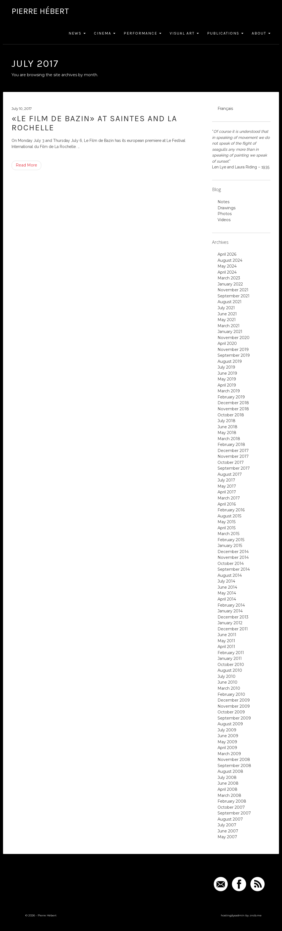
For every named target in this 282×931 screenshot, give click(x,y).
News (77, 33)
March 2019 (229, 390)
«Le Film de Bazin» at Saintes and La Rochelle (94, 123)
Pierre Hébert (40, 11)
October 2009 (231, 712)
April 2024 (227, 272)
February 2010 (231, 694)
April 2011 (226, 646)
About (261, 33)
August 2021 (230, 301)
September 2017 (234, 468)
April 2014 (227, 599)
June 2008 (228, 783)
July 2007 (227, 824)
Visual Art (184, 33)
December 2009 (234, 700)
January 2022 (230, 284)
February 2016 (231, 509)
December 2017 (233, 450)
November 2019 (233, 349)
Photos (225, 213)
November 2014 (233, 557)
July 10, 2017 (22, 108)
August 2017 (230, 474)
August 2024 (230, 260)
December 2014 (233, 551)
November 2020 (234, 337)
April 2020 (227, 343)
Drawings (226, 207)
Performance (142, 33)
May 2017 (227, 486)
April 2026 (227, 254)
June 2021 (227, 313)
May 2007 (227, 836)
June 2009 (228, 735)
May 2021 (227, 319)
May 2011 (226, 640)
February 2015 (231, 539)
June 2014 (227, 587)
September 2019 (234, 355)
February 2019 (231, 397)
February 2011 (231, 652)
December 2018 (233, 402)
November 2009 (234, 706)
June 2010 (227, 682)
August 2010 (230, 670)
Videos (224, 219)
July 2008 (227, 777)
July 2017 (226, 480)
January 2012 (230, 622)
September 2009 (234, 718)
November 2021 (233, 289)
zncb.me (256, 915)
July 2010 (226, 676)
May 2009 (227, 741)
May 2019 (227, 379)
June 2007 (228, 831)
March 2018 (229, 438)
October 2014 (231, 563)
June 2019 (227, 373)
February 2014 (231, 605)
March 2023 (229, 278)
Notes (223, 201)
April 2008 (227, 789)
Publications (225, 33)
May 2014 (227, 593)
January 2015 (230, 545)
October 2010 (231, 664)
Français (225, 108)
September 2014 (234, 569)
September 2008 (234, 765)
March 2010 (229, 688)
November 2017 (233, 456)
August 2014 (230, 575)
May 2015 (226, 521)
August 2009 (230, 723)
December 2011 (233, 628)
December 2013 (233, 617)
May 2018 (227, 432)
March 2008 (229, 795)
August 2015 (229, 516)
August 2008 (230, 771)
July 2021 (226, 307)
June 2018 (227, 426)
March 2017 (229, 498)
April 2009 (227, 747)
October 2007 (231, 807)
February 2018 (231, 444)
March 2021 (229, 325)
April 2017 (227, 492)
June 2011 (227, 634)
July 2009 (227, 730)
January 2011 (230, 658)
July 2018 (226, 420)
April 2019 (227, 385)
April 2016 (227, 504)
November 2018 (233, 408)
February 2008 (232, 801)
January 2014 (230, 611)
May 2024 (227, 266)
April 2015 (226, 527)
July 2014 (226, 581)
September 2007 (234, 813)
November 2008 (234, 759)
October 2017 (231, 462)
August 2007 (230, 819)
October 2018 (231, 414)
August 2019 (230, 361)
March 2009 (229, 753)
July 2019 (226, 367)
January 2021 (230, 331)
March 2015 (228, 533)
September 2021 (234, 295)
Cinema (104, 33)
